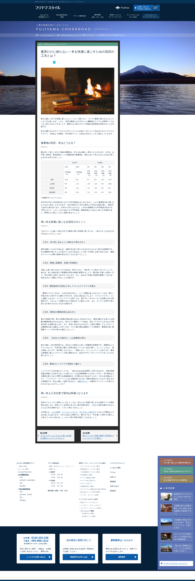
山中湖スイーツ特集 (107, 516)
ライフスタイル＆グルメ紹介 (133, 16)
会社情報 (65, 573)
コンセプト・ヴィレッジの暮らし (110, 508)
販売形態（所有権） (45, 494)
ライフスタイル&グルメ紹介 (107, 499)
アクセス (139, 1)
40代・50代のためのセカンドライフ (69, 35)
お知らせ (132, 477)
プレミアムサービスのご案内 (108, 466)
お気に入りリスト (152, 1)
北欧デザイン (82, 381)
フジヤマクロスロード (151, 16)
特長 (39, 477)
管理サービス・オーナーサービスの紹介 (111, 463)
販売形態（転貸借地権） (46, 480)
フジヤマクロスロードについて (140, 148)
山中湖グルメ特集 (106, 513)
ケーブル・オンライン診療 (108, 495)
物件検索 (97, 16)
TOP (36, 35)
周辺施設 (41, 486)
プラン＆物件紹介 (79, 16)
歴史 (39, 483)
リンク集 (113, 573)
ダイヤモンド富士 (86, 412)
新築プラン (71, 469)
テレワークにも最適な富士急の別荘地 (111, 489)
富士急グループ (138, 573)
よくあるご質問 (134, 468)
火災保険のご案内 (105, 475)
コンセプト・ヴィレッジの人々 (109, 505)
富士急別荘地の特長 (62, 16)
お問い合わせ (133, 486)
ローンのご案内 (42, 469)
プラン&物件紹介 (72, 463)
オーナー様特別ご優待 (106, 478)
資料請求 (132, 481)
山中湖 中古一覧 (75, 483)
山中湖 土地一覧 (75, 474)
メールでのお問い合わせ (54, 557)
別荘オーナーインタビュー (108, 502)
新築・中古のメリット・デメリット (80, 466)
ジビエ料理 (55, 412)
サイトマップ (124, 573)
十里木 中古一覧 (75, 486)
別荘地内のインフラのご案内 (108, 469)
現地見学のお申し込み (97, 557)
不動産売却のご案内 (105, 486)
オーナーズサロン (105, 483)
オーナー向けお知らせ (106, 480)
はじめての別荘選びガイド (44, 16)
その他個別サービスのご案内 (108, 472)
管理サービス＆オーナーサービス (115, 16)
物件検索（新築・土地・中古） (76, 491)
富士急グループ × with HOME (109, 492)
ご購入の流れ (41, 466)
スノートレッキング (69, 412)
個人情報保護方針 (77, 573)
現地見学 (132, 491)
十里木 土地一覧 (75, 477)
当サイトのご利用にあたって (97, 573)
